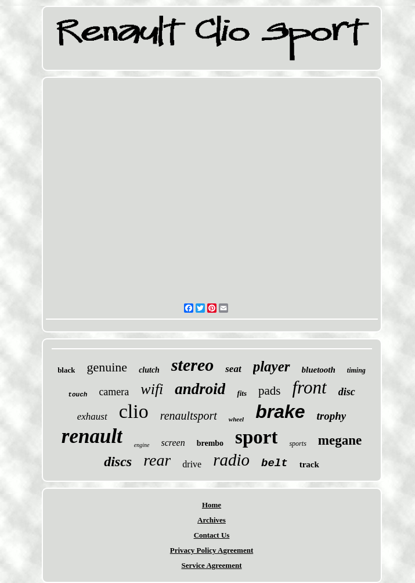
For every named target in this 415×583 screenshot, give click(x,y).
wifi (151, 389)
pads (269, 391)
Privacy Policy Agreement (211, 550)
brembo (210, 443)
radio (231, 459)
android (200, 389)
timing (356, 370)
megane (340, 440)
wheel (236, 419)
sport (256, 437)
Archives (211, 520)
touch (77, 394)
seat (233, 368)
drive (191, 464)
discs (118, 461)
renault (92, 436)
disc (346, 392)
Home (211, 504)
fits (242, 393)
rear (157, 460)
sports (297, 443)
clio (134, 411)
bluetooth (318, 369)
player (271, 366)
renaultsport (188, 415)
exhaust (92, 416)
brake (280, 411)
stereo (192, 364)
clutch (149, 370)
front (310, 387)
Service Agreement (211, 565)
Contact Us (212, 535)
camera (114, 392)
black (66, 370)
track (309, 464)
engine (142, 445)
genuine (106, 367)
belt (274, 463)
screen (173, 443)
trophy (332, 416)
